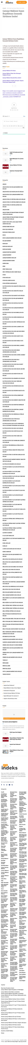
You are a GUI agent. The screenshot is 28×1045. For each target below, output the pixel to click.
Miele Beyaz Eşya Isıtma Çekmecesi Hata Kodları (12, 573)
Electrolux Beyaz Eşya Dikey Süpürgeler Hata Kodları (14, 322)
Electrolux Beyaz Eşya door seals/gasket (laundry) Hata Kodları (13, 365)
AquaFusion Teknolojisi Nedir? (16, 170)
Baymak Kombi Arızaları (8, 226)
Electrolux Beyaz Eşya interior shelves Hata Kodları (14, 391)
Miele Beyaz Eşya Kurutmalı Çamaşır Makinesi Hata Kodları (14, 582)
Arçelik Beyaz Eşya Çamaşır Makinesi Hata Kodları (13, 195)
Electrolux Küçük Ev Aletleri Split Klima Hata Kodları (14, 510)
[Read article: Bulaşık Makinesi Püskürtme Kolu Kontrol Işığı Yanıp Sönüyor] (6, 739)
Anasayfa (4, 8)
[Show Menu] (2, 2)
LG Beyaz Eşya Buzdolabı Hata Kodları (12, 548)
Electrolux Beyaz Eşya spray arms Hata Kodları (12, 436)
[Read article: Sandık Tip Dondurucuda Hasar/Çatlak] (6, 154)
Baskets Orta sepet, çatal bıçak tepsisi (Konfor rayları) (12, 222)
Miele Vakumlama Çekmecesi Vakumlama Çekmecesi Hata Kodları (12, 632)
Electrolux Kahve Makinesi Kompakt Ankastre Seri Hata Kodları (14, 460)
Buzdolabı (5, 243)
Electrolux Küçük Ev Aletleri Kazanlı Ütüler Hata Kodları (14, 486)
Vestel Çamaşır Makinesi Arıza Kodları (12, 671)
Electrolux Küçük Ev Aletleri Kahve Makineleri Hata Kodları (11, 481)
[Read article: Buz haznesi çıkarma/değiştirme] (14, 714)
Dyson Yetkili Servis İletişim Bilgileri (11, 1041)
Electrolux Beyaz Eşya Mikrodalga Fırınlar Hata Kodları (13, 415)
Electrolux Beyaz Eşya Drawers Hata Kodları (14, 378)
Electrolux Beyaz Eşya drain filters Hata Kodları (13, 374)
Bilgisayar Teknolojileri (9, 232)
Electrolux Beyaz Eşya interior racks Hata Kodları (13, 386)
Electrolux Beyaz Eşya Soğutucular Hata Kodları (13, 432)
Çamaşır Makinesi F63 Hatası (9, 70)
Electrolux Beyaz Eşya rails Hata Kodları (13, 428)
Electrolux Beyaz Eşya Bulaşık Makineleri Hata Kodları (13, 299)
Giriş (24, 116)
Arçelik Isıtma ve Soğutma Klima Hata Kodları (14, 199)
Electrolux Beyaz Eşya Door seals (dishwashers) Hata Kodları (11, 360)
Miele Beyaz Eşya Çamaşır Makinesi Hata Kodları (15, 8)
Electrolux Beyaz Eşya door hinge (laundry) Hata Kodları (13, 346)
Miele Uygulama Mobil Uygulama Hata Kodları (14, 618)
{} (20, 125)
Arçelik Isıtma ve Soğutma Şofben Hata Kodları (12, 205)
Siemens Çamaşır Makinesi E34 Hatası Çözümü (11, 1024)
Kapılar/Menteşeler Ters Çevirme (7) (11, 695)
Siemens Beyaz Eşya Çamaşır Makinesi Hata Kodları (13, 653)
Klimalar (5, 546)
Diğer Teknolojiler (7, 269)
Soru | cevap (21, 2)
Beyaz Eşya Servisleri (8, 229)
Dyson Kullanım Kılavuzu (9, 280)
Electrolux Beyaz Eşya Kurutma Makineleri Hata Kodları (13, 405)
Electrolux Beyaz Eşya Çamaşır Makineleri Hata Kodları (13, 308)
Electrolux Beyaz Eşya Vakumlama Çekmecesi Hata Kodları (14, 441)
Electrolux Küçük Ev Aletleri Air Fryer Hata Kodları (13, 467)
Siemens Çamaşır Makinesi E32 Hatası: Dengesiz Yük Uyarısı (13, 1022)
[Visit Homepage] (9, 2)
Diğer (4, 266)
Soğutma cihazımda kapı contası (10, 698)
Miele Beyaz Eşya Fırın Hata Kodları (11, 569)
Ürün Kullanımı (6, 665)
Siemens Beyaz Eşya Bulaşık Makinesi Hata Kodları (13, 648)
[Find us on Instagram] (6, 785)
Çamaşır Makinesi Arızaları (9, 257)
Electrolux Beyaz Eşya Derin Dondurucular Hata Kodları (13, 318)
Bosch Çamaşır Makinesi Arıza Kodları (12, 238)
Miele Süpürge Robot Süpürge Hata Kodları (13, 608)
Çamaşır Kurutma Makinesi (9, 252)
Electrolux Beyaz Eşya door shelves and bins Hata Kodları (14, 369)
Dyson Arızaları (6, 277)
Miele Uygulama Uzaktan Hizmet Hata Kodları (14, 629)
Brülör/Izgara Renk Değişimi (15, 732)
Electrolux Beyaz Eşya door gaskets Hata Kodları (13, 337)
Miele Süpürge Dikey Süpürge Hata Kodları (13, 605)
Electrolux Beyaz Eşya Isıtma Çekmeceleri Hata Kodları (13, 396)
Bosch (4, 235)
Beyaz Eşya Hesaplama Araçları (7, 988)
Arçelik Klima (6, 209)
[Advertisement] (14, 28)
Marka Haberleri (7, 551)
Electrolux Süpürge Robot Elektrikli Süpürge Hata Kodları (14, 524)
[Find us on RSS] (12, 785)
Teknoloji (5, 660)
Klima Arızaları (6, 543)
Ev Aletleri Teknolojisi (8, 535)
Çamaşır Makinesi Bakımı (9, 260)
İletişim (2, 1033)
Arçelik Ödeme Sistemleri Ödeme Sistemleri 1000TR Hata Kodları (13, 213)
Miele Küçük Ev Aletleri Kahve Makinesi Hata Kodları (13, 598)
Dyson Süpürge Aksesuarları (10, 283)
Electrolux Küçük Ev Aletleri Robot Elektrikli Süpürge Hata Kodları (14, 500)
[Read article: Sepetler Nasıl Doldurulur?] (6, 746)
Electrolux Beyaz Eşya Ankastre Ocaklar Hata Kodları (13, 291)
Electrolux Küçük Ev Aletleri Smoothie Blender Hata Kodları (12, 505)
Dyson (4, 274)
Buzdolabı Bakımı (7, 249)
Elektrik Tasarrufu (7, 532)
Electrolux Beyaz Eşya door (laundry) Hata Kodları (13, 327)
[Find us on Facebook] (1, 785)
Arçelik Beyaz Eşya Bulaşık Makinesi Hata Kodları (13, 187)
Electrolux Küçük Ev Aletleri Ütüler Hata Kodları (13, 514)
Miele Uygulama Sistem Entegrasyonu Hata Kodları (13, 625)
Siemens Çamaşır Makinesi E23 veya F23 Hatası (11, 1016)
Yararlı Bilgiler (6, 674)
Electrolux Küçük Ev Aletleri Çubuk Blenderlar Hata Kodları (11, 472)
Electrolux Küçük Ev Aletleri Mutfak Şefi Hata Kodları (13, 496)
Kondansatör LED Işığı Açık (9, 690)
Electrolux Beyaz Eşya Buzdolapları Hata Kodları (13, 304)
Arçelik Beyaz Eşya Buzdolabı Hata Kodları (13, 191)
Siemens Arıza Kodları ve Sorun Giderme (12, 645)
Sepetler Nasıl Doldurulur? (9, 685)
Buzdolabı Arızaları (7, 246)
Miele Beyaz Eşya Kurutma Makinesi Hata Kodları (12, 578)
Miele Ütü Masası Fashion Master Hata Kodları (12, 614)
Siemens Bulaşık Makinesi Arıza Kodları (12, 657)
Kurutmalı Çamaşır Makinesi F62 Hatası (12, 693)
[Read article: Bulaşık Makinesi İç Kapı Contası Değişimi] (6, 751)
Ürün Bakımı (5, 663)
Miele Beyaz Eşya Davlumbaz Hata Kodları (13, 566)
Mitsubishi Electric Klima (9, 636)
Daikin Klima (6, 263)
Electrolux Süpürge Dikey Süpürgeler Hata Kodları (13, 519)
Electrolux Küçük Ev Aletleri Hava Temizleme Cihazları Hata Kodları (14, 477)
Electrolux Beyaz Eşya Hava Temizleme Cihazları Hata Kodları (12, 382)
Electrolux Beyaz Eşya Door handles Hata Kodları (13, 341)
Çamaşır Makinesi (7, 255)
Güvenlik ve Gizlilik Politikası (7, 1030)
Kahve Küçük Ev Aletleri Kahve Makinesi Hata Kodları (14, 539)
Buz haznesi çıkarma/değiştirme (10, 722)
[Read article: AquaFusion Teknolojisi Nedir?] (6, 172)
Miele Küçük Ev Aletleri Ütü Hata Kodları (13, 602)
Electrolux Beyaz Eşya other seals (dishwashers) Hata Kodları (11, 419)
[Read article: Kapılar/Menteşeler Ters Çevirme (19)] (6, 160)
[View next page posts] (15, 86)
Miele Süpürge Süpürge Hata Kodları (11, 611)
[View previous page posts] (13, 86)
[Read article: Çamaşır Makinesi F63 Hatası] (6, 166)
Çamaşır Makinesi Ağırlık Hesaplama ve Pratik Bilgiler (12, 989)
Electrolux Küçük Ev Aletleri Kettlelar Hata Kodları (14, 491)
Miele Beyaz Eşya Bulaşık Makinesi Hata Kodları (12, 555)
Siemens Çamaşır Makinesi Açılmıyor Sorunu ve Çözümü (13, 999)
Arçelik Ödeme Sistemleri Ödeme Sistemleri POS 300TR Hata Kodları (13, 218)
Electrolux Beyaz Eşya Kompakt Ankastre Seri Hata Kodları (14, 401)
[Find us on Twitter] (4, 785)
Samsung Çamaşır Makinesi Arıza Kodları (13, 642)
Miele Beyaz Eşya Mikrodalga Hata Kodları (13, 586)
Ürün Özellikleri (7, 668)
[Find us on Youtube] (9, 785)
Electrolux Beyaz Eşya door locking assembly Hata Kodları (14, 355)
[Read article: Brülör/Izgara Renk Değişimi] (6, 734)
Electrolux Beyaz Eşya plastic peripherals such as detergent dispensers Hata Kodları (13, 424)
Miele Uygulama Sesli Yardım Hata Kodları (13, 621)
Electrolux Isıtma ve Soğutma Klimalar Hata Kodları (14, 455)
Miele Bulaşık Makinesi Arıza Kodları (12, 592)
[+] (22, 125)
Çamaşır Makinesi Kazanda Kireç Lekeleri (12, 77)
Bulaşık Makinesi (7, 240)
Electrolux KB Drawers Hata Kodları (12, 464)
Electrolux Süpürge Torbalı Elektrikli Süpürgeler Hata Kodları (12, 529)
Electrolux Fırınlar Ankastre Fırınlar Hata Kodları (13, 450)
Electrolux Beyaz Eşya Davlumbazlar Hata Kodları (13, 313)
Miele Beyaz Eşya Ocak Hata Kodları (11, 589)
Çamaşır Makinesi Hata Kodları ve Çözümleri (10, 992)
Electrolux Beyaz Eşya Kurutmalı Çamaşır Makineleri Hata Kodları (13, 410)
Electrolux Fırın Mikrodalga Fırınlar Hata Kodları (13, 446)
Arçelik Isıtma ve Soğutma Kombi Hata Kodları (14, 202)
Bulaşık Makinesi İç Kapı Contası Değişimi (12, 688)
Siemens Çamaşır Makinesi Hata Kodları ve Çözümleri (12, 993)
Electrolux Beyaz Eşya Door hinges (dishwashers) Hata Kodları (11, 351)
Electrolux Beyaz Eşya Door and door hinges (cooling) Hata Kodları (14, 332)
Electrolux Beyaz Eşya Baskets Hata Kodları (13, 295)
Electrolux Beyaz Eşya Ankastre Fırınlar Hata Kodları (14, 287)
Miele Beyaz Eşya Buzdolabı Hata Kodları (12, 559)
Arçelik (4, 184)
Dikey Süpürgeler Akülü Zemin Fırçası (12, 272)
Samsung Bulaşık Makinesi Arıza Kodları (12, 639)
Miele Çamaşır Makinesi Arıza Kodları (12, 595)
